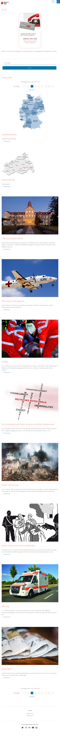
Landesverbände (9, 134)
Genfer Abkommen (10, 485)
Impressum (30, 715)
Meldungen (7, 669)
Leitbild (5, 361)
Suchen (29, 68)
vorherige (16, 86)
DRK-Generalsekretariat (12, 238)
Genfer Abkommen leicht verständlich (18, 545)
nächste (31, 90)
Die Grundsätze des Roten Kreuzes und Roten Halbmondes (28, 424)
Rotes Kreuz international (13, 301)
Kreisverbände (8, 180)
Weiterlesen (7, 141)
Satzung (5, 606)
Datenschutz (30, 713)
